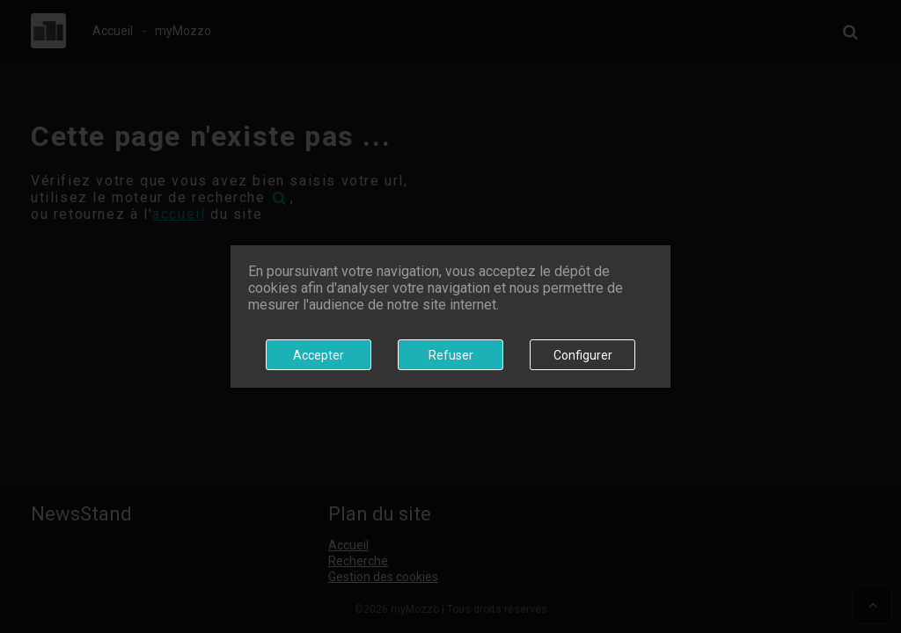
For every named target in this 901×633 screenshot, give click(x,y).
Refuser (451, 355)
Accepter (318, 355)
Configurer (582, 355)
